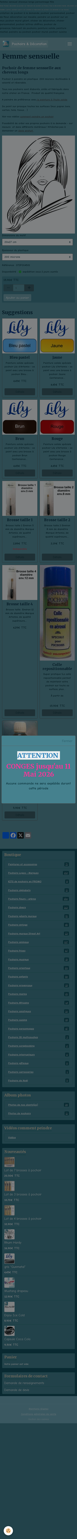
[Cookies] (8, 1530)
